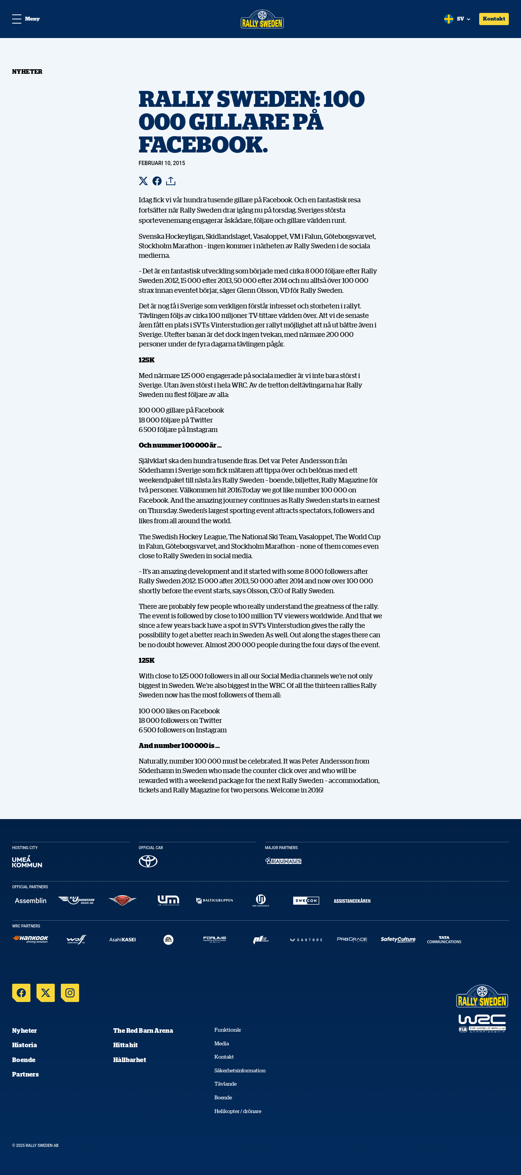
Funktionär (227, 1030)
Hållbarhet (129, 1059)
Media (221, 1043)
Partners (25, 1074)
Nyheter (24, 1030)
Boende (23, 1059)
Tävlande (225, 1084)
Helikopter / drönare (237, 1111)
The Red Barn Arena (143, 1030)
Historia (24, 1045)
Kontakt (494, 19)
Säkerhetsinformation (239, 1070)
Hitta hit (125, 1045)
